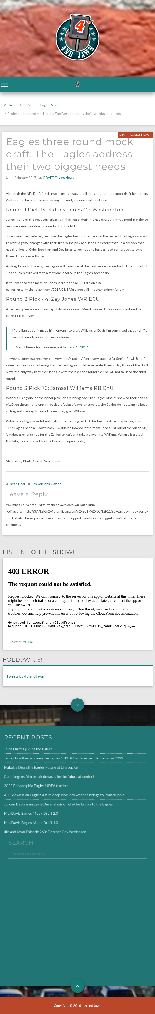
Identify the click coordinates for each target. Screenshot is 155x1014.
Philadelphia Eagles (47, 484)
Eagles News (50, 105)
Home (12, 105)
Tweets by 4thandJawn (25, 676)
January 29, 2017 (75, 347)
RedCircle (27, 642)
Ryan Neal (17, 484)
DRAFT (28, 105)
